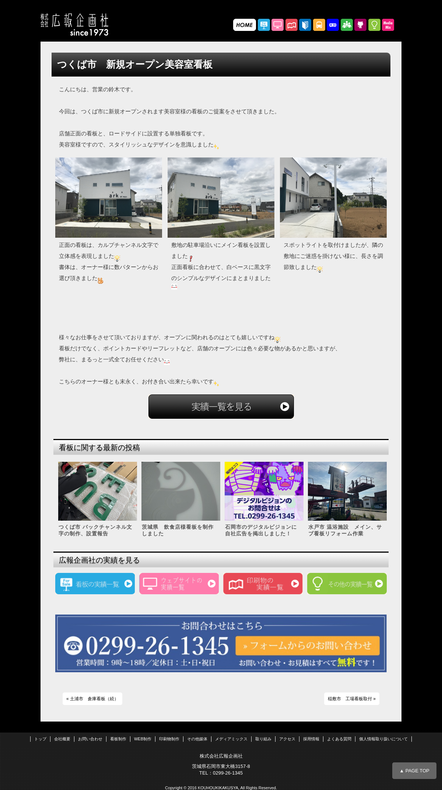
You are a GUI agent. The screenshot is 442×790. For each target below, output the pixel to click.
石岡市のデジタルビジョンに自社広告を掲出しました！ (261, 530)
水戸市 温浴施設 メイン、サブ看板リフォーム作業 (345, 530)
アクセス (287, 739)
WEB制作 (142, 739)
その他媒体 (197, 739)
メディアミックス (231, 739)
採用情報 (311, 739)
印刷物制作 (169, 739)
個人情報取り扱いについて (383, 739)
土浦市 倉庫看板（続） (94, 698)
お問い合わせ (90, 739)
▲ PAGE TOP (414, 770)
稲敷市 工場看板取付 (350, 698)
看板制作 (118, 739)
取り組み (263, 739)
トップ (40, 739)
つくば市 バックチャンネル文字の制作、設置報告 (95, 530)
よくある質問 (339, 739)
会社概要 (62, 739)
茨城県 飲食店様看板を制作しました (178, 530)
